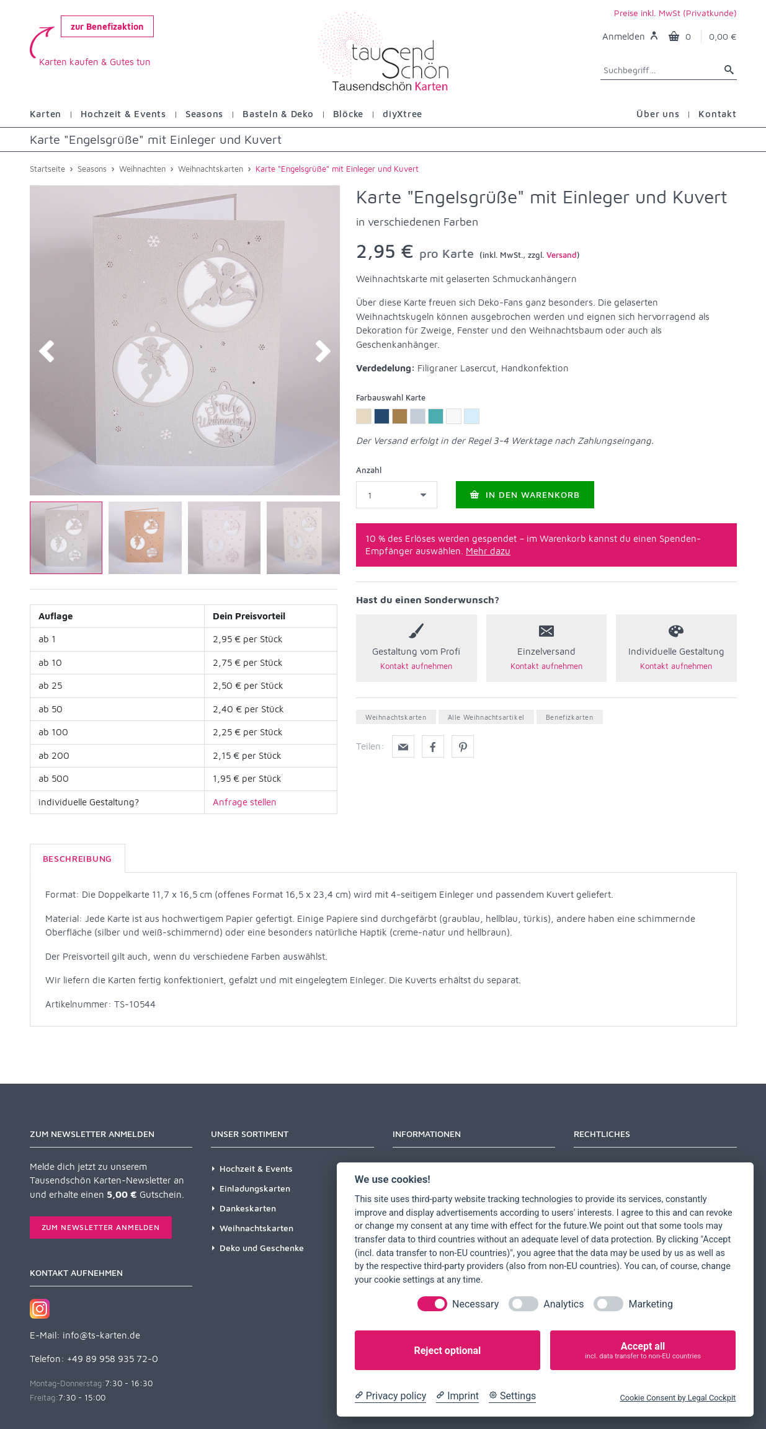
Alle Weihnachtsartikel (486, 717)
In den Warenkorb (525, 494)
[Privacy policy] (390, 1396)
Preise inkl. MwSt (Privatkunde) (675, 12)
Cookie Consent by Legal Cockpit (678, 1397)
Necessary (475, 1304)
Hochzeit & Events (256, 1168)
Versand (561, 255)
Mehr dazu (488, 551)
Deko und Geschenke (262, 1247)
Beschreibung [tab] (77, 858)
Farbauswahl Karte (390, 397)
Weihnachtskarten (396, 717)
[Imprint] (457, 1396)
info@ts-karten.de (101, 1335)
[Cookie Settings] (512, 1396)
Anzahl (368, 470)
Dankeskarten (248, 1208)
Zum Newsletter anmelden (101, 1227)
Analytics (563, 1304)
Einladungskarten (255, 1188)
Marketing (650, 1304)
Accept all (643, 1350)
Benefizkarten (570, 717)
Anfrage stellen (245, 802)
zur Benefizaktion (107, 26)
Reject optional (447, 1350)
